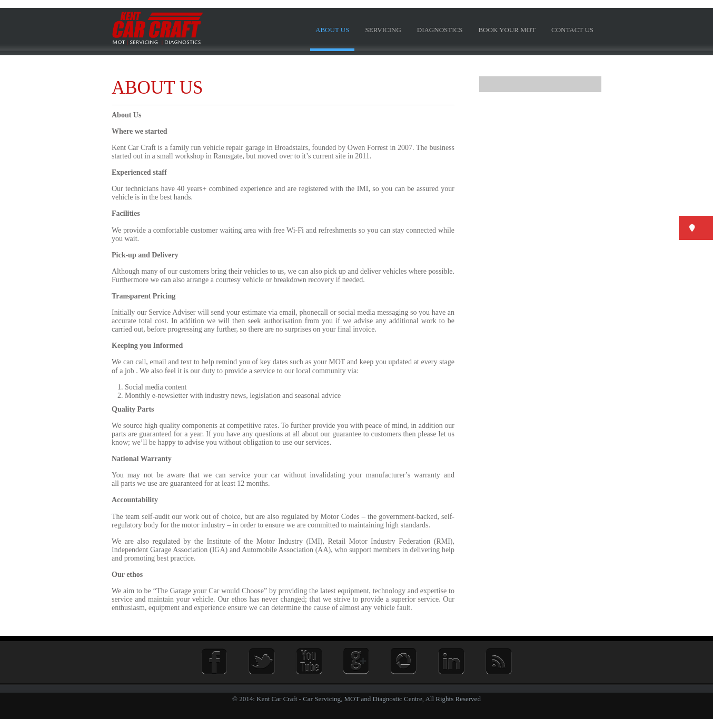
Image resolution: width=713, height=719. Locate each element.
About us (332, 30)
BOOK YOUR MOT (507, 30)
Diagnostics (440, 30)
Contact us (572, 30)
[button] (696, 228)
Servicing (383, 30)
